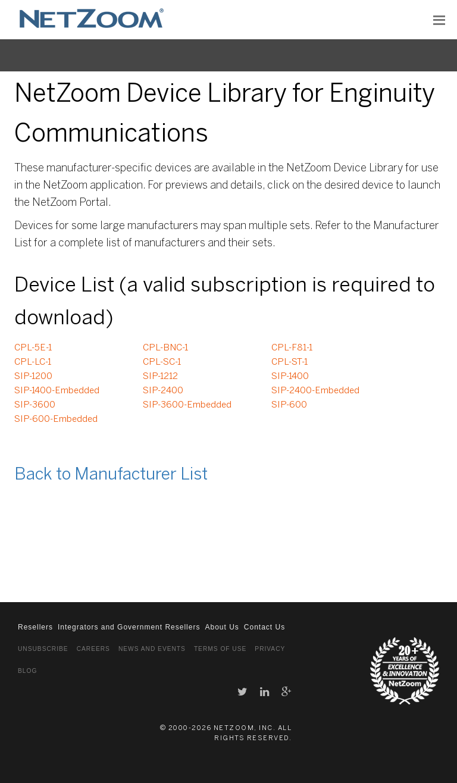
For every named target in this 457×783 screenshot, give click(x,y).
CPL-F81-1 (291, 348)
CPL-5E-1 (33, 348)
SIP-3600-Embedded (187, 405)
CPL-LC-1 (32, 362)
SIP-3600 (34, 405)
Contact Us (264, 627)
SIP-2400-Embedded (315, 391)
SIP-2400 (163, 391)
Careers (93, 649)
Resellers (35, 627)
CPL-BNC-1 (165, 348)
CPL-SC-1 (162, 362)
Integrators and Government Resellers (129, 627)
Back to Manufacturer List (111, 475)
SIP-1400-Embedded (56, 391)
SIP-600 (289, 405)
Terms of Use (220, 649)
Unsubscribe (43, 649)
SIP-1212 (160, 376)
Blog (27, 671)
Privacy (270, 649)
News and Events (152, 649)
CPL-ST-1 (289, 362)
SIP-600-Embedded (56, 419)
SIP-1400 (290, 376)
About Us (222, 627)
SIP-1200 (33, 376)
